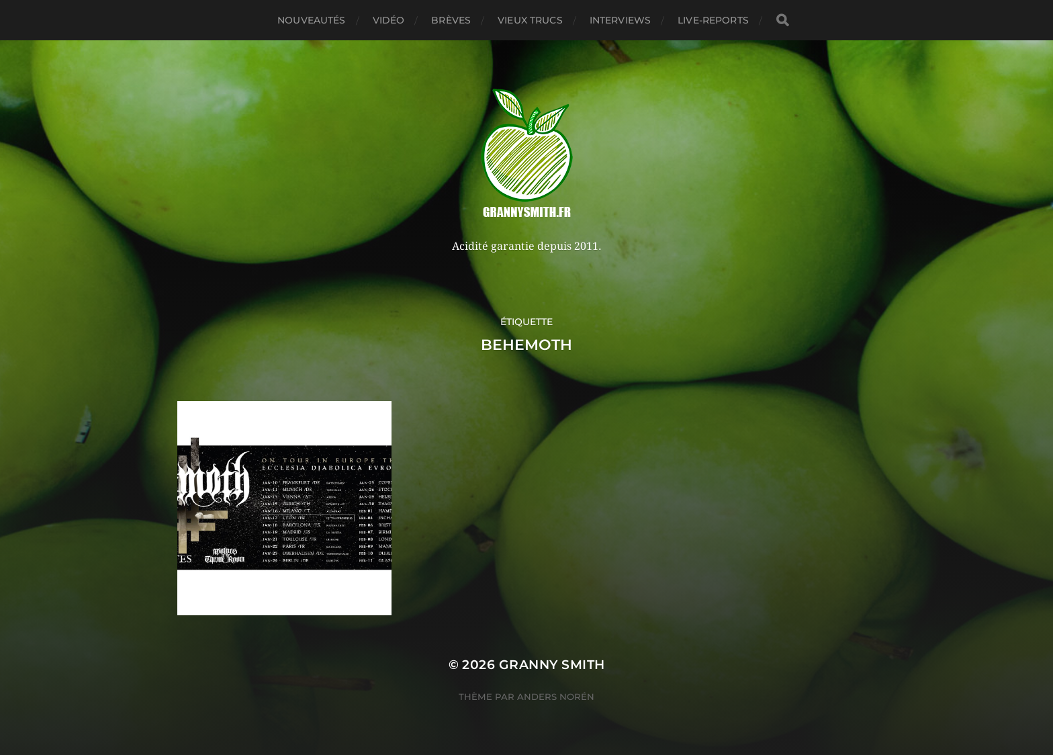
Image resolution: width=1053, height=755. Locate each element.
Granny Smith (552, 664)
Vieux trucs (530, 20)
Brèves (451, 20)
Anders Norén (555, 696)
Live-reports (713, 20)
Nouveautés (311, 20)
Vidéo (389, 20)
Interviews (620, 20)
